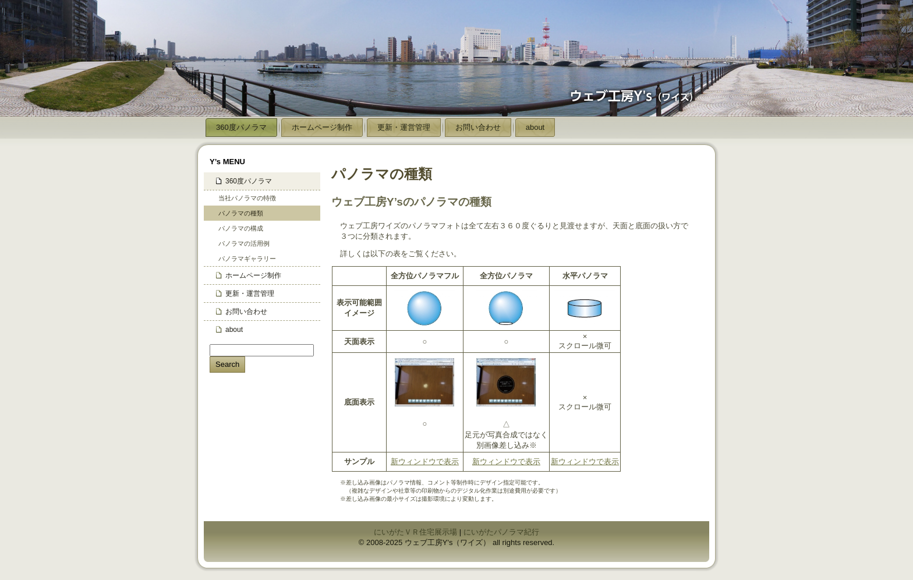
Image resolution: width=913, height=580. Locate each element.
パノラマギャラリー (247, 258)
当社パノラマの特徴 (247, 197)
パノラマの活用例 (244, 243)
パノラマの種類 (240, 213)
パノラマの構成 (240, 228)
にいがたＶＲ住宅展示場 (415, 532)
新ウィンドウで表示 (425, 461)
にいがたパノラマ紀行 (501, 532)
